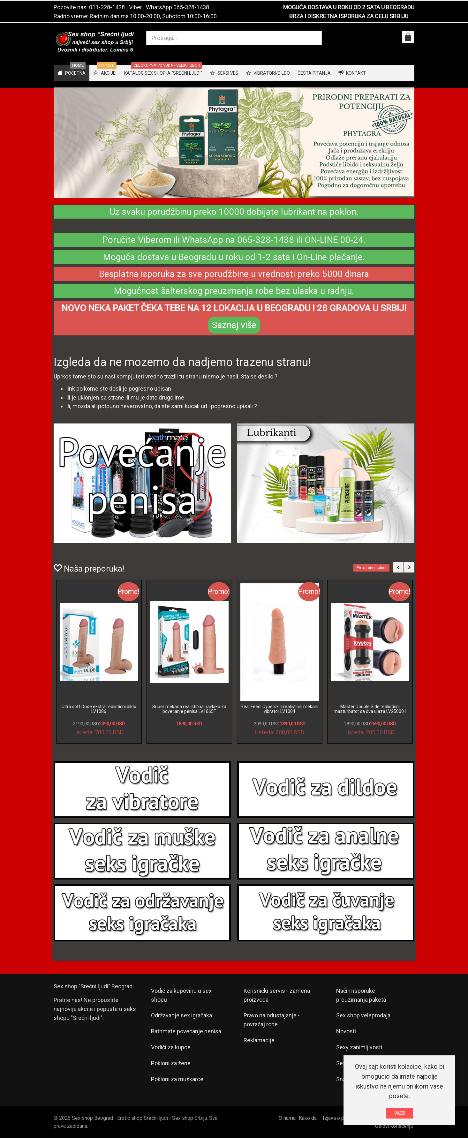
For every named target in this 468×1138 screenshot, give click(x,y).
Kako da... (309, 1118)
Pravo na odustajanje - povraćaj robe (272, 1020)
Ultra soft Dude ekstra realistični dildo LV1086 (99, 709)
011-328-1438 (107, 7)
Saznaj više (234, 325)
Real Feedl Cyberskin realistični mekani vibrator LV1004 (279, 709)
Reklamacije (259, 1040)
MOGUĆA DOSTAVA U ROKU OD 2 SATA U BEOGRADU (348, 7)
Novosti (346, 1031)
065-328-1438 (191, 7)
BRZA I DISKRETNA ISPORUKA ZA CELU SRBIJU (348, 16)
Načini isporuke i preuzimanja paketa (361, 995)
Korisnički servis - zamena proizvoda (277, 995)
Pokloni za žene (171, 1063)
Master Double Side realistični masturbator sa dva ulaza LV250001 (370, 709)
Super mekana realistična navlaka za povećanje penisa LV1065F (189, 709)
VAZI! (399, 1113)
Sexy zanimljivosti (359, 1047)
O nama (287, 1118)
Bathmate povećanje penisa (186, 1031)
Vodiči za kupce (171, 1047)
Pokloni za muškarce (177, 1079)
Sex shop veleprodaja (363, 1015)
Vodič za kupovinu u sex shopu (181, 995)
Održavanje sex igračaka (181, 1015)
